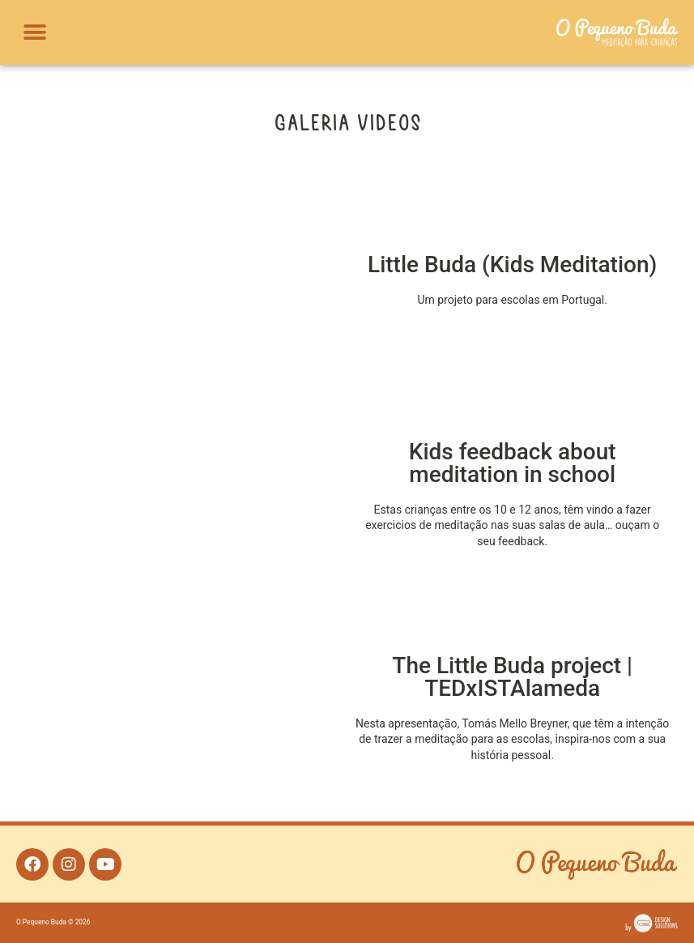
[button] (34, 33)
